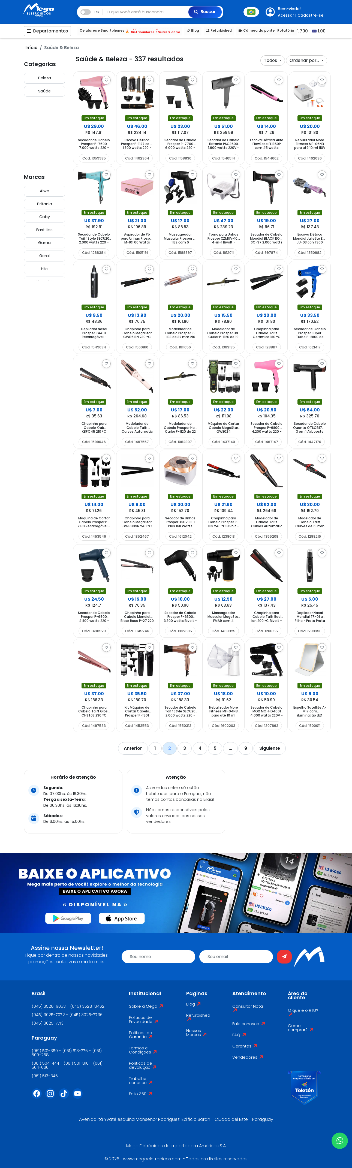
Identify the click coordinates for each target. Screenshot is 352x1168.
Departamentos (47, 31)
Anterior (133, 748)
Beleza (44, 78)
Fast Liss (44, 230)
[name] (158, 956)
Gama (44, 242)
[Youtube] (79, 1096)
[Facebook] (38, 1096)
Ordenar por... (305, 60)
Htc (44, 269)
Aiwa (44, 191)
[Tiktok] (66, 1096)
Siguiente (269, 748)
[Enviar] (284, 957)
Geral (44, 255)
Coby (44, 216)
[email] (236, 956)
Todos (271, 60)
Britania (44, 204)
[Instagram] (52, 1096)
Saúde (44, 91)
